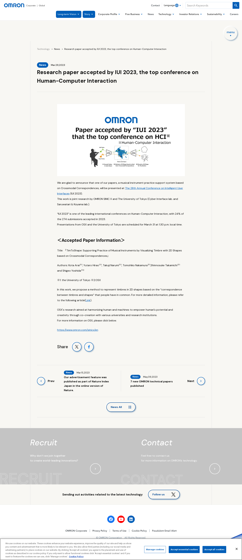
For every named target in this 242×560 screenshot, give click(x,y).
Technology (43, 49)
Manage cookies (155, 550)
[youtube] (121, 519)
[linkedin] (131, 519)
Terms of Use (119, 530)
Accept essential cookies (184, 550)
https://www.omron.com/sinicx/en (77, 330)
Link (88, 300)
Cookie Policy (139, 530)
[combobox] (172, 5)
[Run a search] (236, 5)
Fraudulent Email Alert (164, 530)
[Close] (236, 550)
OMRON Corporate (76, 530)
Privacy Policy (99, 530)
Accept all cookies (214, 550)
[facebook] (111, 519)
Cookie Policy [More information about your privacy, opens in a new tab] (76, 557)
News (57, 49)
